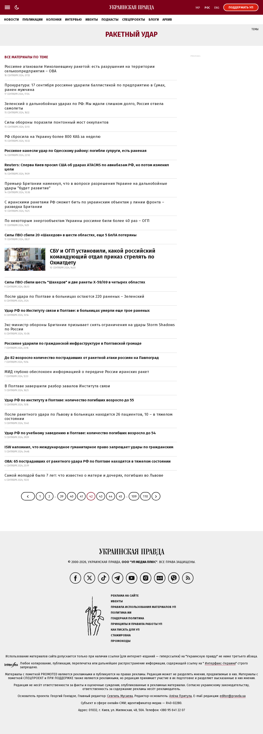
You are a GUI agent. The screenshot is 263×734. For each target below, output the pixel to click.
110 (145, 496)
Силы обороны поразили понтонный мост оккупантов (57, 122)
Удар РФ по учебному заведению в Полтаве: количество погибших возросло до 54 (80, 433)
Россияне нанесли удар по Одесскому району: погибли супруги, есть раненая (76, 150)
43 (100, 496)
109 (134, 496)
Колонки (53, 20)
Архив (167, 20)
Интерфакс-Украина (220, 663)
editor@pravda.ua (233, 696)
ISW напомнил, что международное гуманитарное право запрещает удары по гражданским (89, 447)
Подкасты (109, 20)
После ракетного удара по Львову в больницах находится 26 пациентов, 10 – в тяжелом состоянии (89, 416)
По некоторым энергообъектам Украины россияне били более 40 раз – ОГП (77, 220)
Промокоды (120, 641)
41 (81, 496)
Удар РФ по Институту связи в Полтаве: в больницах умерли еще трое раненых (77, 310)
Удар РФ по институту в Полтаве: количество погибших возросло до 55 (69, 400)
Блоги (154, 20)
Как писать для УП (125, 629)
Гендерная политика (127, 618)
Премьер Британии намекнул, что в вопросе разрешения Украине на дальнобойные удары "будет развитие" (86, 185)
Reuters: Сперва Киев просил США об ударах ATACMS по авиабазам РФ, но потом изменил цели (87, 167)
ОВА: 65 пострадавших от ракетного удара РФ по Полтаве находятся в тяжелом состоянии (88, 461)
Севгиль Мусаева (120, 696)
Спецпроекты (133, 20)
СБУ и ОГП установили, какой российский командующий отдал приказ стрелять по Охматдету (102, 257)
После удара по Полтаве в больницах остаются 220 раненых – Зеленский (74, 296)
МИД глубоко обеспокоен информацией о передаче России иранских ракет (77, 371)
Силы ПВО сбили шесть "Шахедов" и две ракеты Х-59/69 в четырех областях (75, 282)
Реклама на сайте (125, 595)
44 (110, 496)
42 (91, 496)
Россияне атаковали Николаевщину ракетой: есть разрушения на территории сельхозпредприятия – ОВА (80, 68)
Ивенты (91, 20)
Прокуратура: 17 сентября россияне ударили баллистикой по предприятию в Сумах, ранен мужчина (85, 87)
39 (61, 496)
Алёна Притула (180, 696)
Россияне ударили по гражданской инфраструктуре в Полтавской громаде (73, 343)
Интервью (73, 20)
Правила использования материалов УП (143, 607)
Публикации (32, 20)
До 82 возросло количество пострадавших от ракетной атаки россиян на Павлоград (82, 357)
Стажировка (121, 635)
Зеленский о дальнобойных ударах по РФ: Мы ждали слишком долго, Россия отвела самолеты (84, 106)
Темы (254, 29)
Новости (11, 20)
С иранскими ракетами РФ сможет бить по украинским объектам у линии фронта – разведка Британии (84, 204)
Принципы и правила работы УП (136, 624)
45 (120, 496)
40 (71, 496)
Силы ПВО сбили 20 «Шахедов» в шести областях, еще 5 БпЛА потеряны (71, 235)
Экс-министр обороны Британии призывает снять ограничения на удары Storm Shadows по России (90, 327)
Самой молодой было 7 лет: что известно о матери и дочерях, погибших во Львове (84, 475)
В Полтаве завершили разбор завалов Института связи (57, 386)
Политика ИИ (121, 612)
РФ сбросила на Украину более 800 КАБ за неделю (53, 136)
